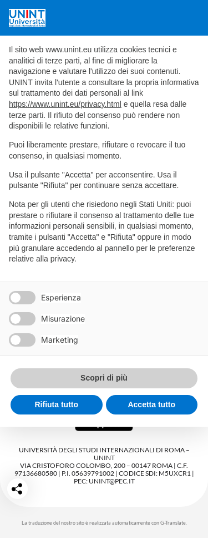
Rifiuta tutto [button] (56, 404)
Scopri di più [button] (104, 377)
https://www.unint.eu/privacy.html (65, 104)
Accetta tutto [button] (151, 404)
